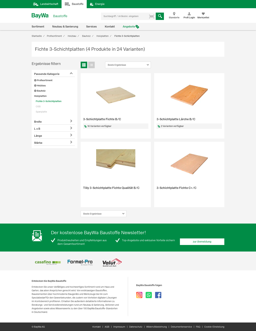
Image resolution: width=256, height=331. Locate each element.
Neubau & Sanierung (65, 26)
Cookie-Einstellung (214, 326)
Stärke (38, 143)
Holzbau (40, 85)
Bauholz (40, 90)
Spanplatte (41, 111)
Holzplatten (40, 96)
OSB (38, 106)
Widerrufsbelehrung (156, 326)
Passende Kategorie (46, 74)
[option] (48, 262)
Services (91, 26)
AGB (107, 326)
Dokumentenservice (181, 326)
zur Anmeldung (202, 241)
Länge (38, 136)
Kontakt (110, 26)
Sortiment (38, 26)
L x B (37, 129)
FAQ (198, 326)
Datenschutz (135, 326)
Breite (38, 121)
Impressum (119, 326)
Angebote (129, 26)
